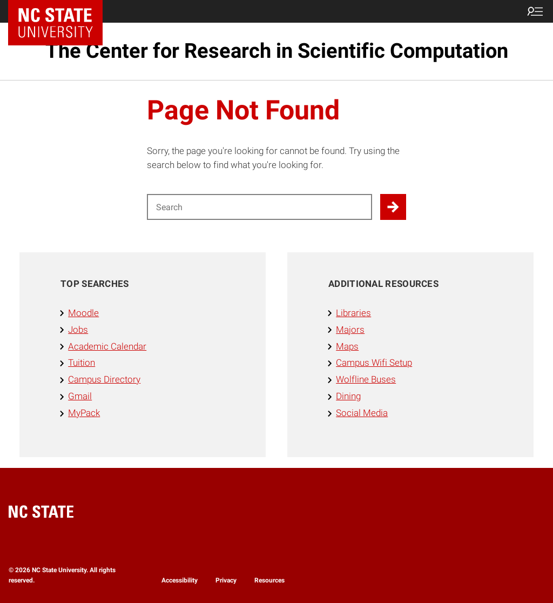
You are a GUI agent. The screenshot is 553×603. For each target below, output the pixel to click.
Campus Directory (104, 379)
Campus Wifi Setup (374, 362)
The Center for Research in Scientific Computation (276, 51)
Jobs (78, 329)
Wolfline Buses (366, 379)
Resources (269, 580)
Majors (350, 329)
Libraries (353, 312)
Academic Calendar (107, 346)
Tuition (81, 362)
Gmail (80, 396)
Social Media (362, 412)
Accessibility (179, 580)
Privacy (226, 580)
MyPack (84, 412)
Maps (347, 346)
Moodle (83, 312)
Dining (348, 396)
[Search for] (259, 207)
